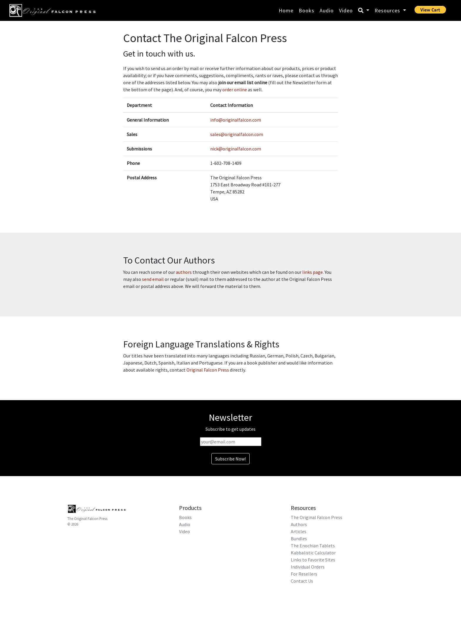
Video (346, 10)
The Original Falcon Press (87, 518)
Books (306, 10)
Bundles (299, 538)
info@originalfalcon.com (235, 120)
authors (184, 272)
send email (153, 279)
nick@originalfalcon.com (235, 149)
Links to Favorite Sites (313, 560)
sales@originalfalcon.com (236, 134)
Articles (298, 531)
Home (286, 10)
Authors (299, 524)
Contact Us (302, 581)
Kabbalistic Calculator (313, 553)
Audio (327, 10)
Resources (388, 10)
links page (312, 272)
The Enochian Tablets (313, 546)
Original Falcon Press (207, 370)
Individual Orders (308, 567)
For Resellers (304, 574)
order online (234, 89)
